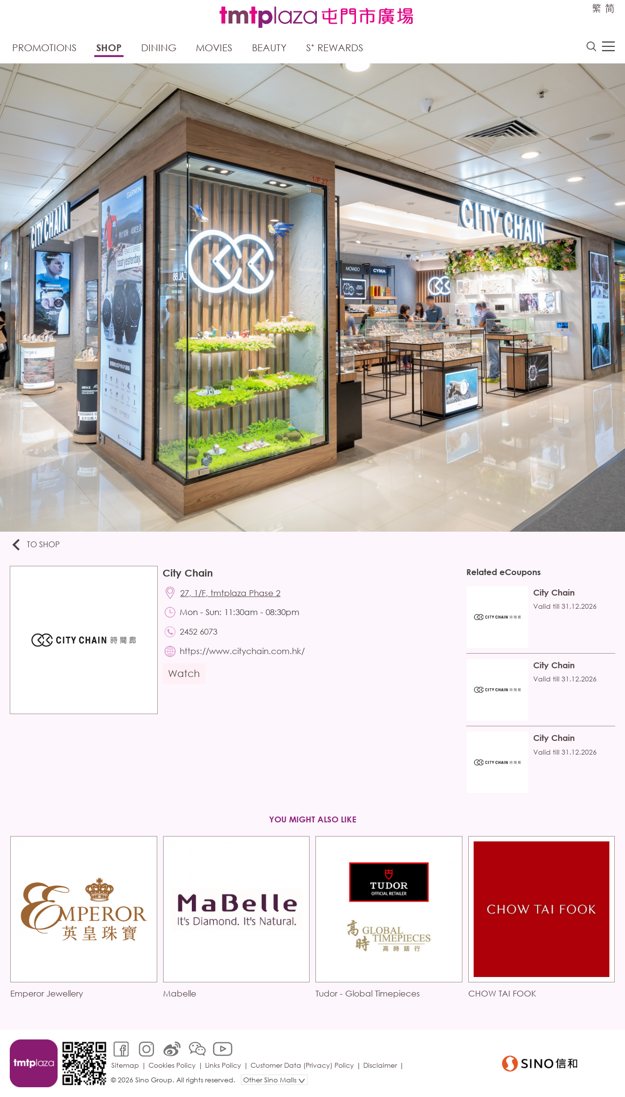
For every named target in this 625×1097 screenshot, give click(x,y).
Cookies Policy (172, 1065)
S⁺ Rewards (334, 47)
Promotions (44, 47)
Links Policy (223, 1065)
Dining (158, 47)
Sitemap (125, 1065)
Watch (184, 673)
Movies (214, 47)
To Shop (35, 545)
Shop (109, 47)
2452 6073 (198, 631)
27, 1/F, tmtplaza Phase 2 (230, 593)
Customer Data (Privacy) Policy (302, 1065)
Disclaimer (380, 1065)
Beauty (269, 47)
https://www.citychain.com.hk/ (242, 651)
